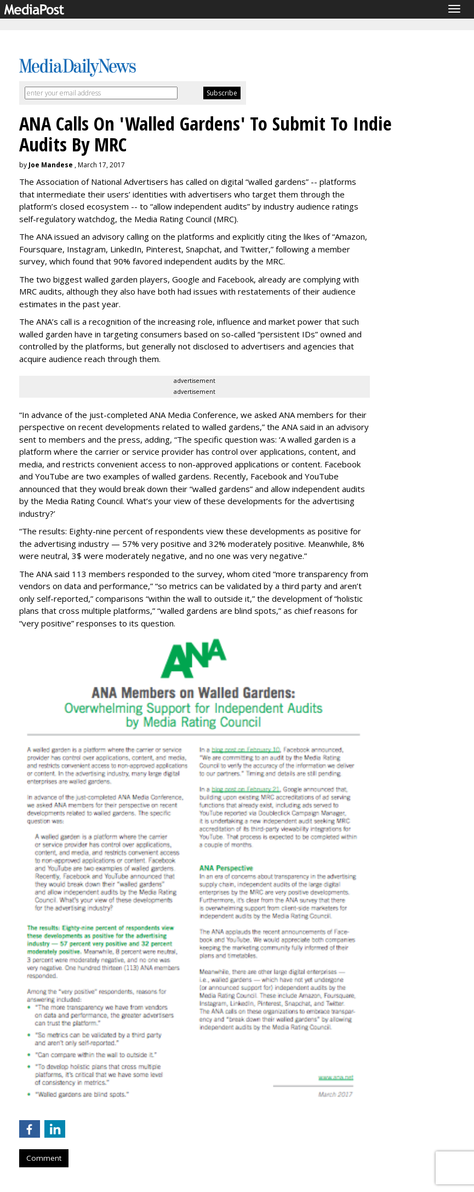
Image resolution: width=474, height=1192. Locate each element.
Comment (43, 1158)
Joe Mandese (50, 165)
